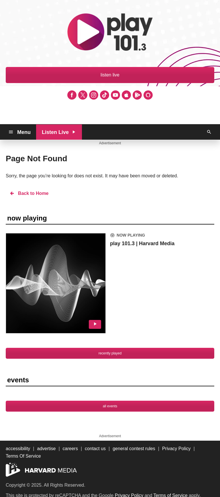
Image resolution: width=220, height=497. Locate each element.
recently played (110, 353)
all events (110, 406)
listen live (110, 74)
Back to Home (29, 193)
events (18, 380)
